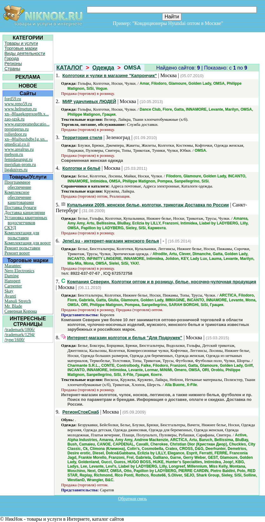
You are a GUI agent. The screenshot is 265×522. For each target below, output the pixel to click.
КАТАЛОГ (69, 67)
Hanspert (12, 281)
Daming (11, 275)
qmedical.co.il (16, 144)
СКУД (10, 227)
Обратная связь (132, 498)
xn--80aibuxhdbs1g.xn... (26, 139)
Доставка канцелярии (24, 212)
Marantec (12, 265)
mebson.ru (13, 154)
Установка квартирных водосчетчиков (25, 220)
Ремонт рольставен (22, 248)
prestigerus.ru (16, 129)
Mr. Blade (13, 306)
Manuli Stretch (17, 301)
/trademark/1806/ (19, 329)
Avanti (10, 296)
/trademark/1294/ (19, 334)
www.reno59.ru (18, 103)
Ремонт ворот (17, 253)
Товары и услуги (21, 43)
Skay (8, 291)
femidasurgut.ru (18, 159)
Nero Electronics (19, 270)
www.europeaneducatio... (26, 124)
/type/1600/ (14, 339)
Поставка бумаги (20, 207)
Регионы (13, 63)
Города (11, 58)
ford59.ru (12, 98)
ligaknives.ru (16, 169)
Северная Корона (20, 311)
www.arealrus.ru (19, 149)
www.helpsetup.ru (20, 109)
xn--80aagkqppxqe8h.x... (26, 114)
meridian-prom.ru (20, 164)
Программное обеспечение (17, 185)
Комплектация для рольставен (21, 235)
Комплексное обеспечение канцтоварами (19, 197)
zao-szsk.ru (14, 119)
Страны (12, 68)
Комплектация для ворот (27, 243)
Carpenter (13, 286)
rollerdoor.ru (15, 134)
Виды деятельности (24, 53)
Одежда (103, 67)
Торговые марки (20, 48)
